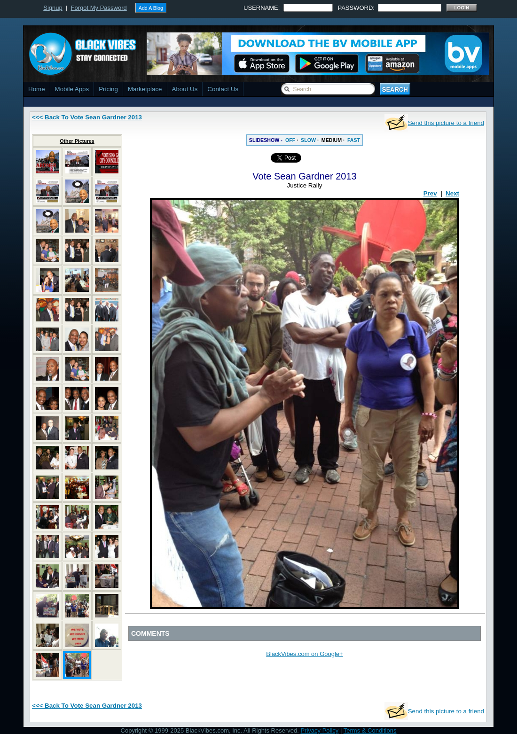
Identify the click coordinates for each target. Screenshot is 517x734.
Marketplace (145, 89)
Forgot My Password (99, 7)
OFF (290, 140)
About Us (185, 89)
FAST (353, 140)
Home (36, 89)
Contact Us (222, 89)
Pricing (108, 89)
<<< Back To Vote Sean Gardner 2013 (87, 117)
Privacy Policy (319, 730)
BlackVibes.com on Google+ (304, 653)
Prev (430, 193)
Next (452, 193)
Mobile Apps (72, 89)
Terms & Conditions (370, 730)
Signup (52, 7)
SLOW (308, 140)
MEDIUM (331, 140)
